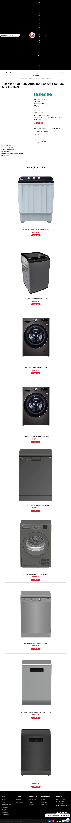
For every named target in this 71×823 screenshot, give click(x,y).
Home (2, 78)
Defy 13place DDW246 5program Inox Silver (36, 643)
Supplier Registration (19, 802)
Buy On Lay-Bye (31, 800)
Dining (3, 810)
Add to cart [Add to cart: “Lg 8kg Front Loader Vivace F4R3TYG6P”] (36, 373)
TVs (3, 800)
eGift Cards (30, 802)
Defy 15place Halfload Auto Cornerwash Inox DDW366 (36, 712)
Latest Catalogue (31, 804)
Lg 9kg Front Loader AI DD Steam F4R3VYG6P (36, 436)
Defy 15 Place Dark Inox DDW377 (36, 781)
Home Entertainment (5, 814)
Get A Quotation (18, 799)
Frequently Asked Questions (45, 800)
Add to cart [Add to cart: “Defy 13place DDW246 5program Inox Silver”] (36, 648)
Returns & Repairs (44, 804)
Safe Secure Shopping (45, 805)
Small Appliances (5, 812)
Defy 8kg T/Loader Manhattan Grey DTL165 (36, 298)
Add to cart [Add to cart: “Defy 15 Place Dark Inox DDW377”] (36, 786)
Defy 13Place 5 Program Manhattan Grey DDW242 (36, 505)
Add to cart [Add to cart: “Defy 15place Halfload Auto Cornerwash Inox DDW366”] (36, 717)
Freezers (3, 805)
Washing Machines (16, 78)
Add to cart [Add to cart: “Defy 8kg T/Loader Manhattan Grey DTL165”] (36, 304)
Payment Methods (44, 802)
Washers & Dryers (8, 78)
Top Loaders (43, 117)
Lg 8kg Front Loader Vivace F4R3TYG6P (36, 367)
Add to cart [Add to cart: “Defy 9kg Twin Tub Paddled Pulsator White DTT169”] (36, 235)
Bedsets (3, 799)
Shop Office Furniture (19, 800)
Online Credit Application (33, 799)
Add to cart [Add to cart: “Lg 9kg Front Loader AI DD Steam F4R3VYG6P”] (36, 442)
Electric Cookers (5, 807)
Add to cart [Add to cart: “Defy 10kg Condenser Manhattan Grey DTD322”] (36, 580)
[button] (35, 141)
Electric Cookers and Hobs (6, 804)
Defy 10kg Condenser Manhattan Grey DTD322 (36, 574)
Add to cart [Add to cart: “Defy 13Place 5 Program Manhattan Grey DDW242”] (36, 511)
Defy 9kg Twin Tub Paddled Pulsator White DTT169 (36, 229)
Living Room (4, 809)
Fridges (3, 802)
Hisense (39, 119)
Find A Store (43, 799)
